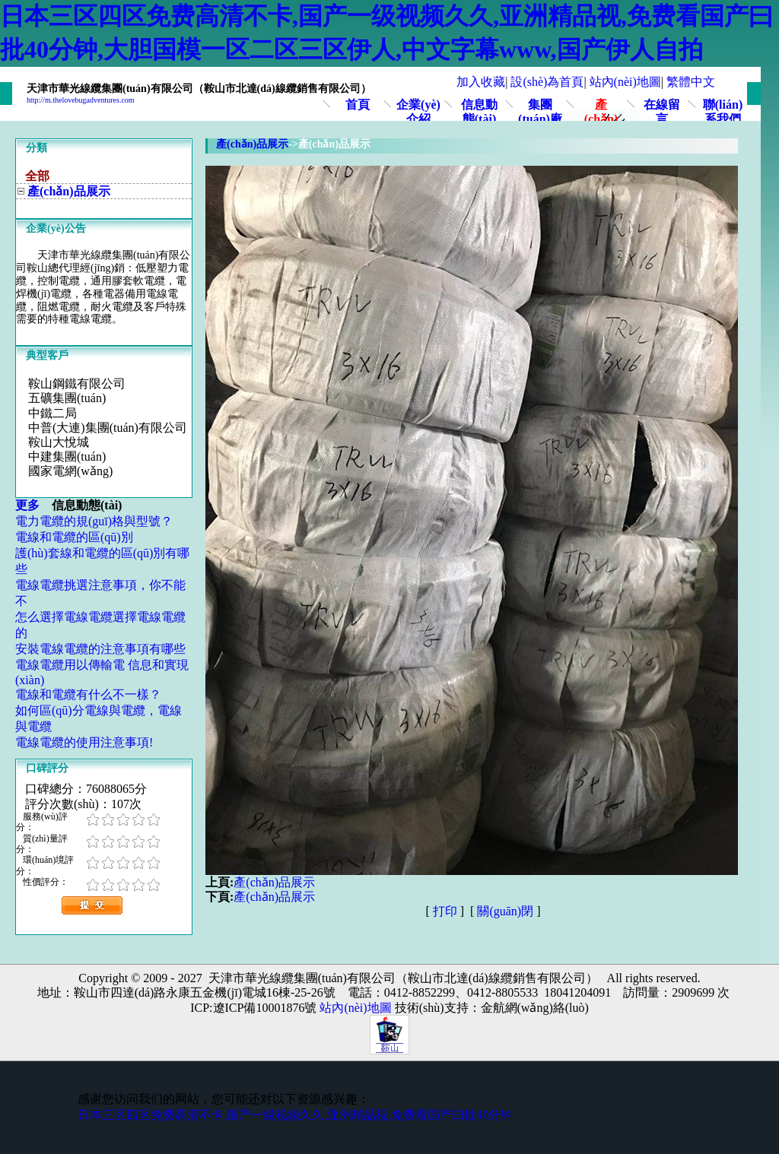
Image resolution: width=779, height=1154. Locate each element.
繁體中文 (690, 81)
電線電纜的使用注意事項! (84, 742)
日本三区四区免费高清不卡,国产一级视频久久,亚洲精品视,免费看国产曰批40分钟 (295, 1114)
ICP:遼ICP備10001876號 (253, 1007)
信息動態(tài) (479, 111)
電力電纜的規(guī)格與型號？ (94, 521)
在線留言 (662, 111)
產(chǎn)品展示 (601, 119)
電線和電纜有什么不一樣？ (88, 694)
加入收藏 (480, 81)
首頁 (357, 104)
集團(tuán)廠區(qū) (540, 119)
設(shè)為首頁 (546, 81)
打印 (445, 911)
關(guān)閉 (505, 911)
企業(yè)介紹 (418, 111)
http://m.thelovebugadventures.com (81, 100)
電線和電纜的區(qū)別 (74, 537)
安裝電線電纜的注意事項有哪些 (100, 648)
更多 (33, 505)
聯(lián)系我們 (722, 111)
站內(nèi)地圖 (625, 81)
